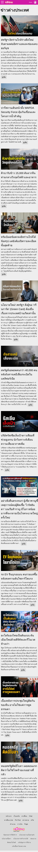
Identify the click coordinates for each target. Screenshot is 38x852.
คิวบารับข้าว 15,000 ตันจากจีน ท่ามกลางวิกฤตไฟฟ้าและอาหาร (18, 175)
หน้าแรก (9, 816)
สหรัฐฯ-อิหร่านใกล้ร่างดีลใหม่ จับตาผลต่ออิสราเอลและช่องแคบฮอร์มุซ (19, 44)
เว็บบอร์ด (17, 816)
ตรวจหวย (26, 820)
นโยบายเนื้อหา (6, 838)
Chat (30, 816)
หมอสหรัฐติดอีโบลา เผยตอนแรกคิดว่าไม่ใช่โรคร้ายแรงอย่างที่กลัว (19, 770)
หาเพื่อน (24, 816)
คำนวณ (12, 824)
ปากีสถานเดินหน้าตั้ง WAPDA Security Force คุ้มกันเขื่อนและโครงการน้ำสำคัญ (18, 112)
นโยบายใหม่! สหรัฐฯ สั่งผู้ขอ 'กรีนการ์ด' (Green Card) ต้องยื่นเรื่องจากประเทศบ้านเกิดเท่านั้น (18, 309)
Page (26, 824)
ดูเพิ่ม (4, 77)
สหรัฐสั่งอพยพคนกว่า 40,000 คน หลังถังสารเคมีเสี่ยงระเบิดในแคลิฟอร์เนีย (19, 374)
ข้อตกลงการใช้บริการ (10, 835)
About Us (33, 838)
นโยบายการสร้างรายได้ (20, 838)
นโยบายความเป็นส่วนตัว (27, 835)
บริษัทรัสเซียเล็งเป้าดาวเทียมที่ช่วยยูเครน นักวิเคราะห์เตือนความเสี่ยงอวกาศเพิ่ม (17, 439)
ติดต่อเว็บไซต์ (11, 842)
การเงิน (19, 824)
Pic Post (18, 820)
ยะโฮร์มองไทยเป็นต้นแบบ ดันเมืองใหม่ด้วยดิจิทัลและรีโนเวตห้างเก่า (18, 639)
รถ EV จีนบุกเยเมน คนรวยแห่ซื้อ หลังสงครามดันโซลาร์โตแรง (19, 576)
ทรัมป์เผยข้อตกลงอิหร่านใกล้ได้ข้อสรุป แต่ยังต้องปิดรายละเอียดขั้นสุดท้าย (18, 241)
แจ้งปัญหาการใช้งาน (24, 842)
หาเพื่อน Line (8, 820)
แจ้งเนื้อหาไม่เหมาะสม (19, 846)
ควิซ (32, 820)
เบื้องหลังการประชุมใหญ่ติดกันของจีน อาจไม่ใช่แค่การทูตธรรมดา (18, 705)
